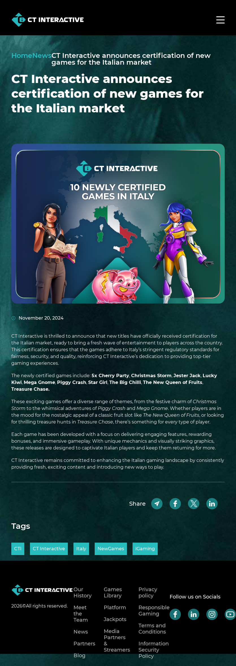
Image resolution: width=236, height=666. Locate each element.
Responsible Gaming (154, 610)
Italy (81, 548)
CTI (17, 548)
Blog (79, 655)
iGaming (145, 548)
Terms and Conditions (152, 629)
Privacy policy (147, 592)
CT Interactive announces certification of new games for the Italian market (131, 59)
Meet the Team (80, 613)
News (41, 56)
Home (21, 56)
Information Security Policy (153, 650)
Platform (115, 607)
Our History (82, 592)
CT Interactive (49, 548)
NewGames (111, 548)
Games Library (113, 592)
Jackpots (115, 619)
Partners (84, 644)
